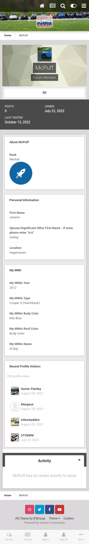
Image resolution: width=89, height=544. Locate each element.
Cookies (69, 518)
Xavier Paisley (31, 389)
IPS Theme (22, 518)
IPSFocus (39, 518)
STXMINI (27, 435)
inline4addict (30, 420)
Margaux (27, 404)
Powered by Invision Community (44, 522)
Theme (54, 518)
